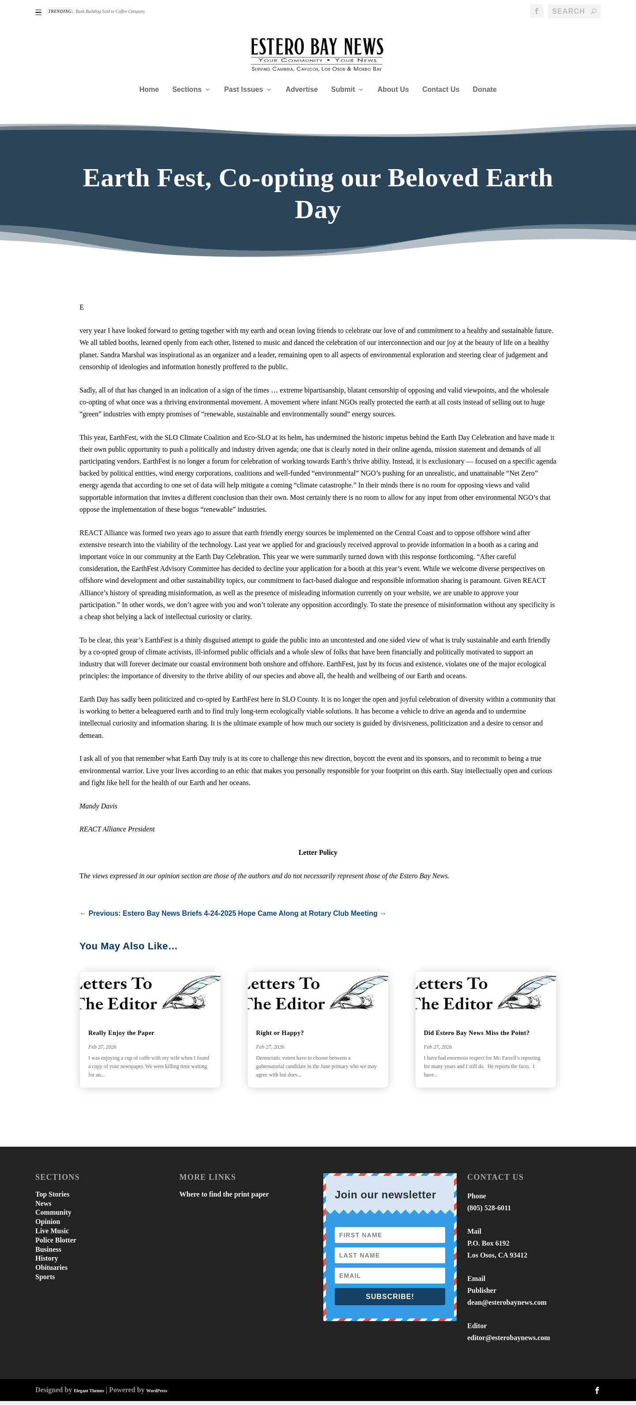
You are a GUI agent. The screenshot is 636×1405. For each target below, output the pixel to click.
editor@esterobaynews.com (508, 1342)
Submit (343, 94)
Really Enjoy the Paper (121, 1037)
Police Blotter (55, 1244)
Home (149, 94)
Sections (187, 94)
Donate (484, 94)
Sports (45, 1280)
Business (48, 1253)
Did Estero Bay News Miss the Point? (477, 1037)
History (46, 1262)
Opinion (47, 1226)
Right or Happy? (280, 1037)
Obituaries (51, 1272)
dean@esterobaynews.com (506, 1307)
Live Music (52, 1235)
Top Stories (52, 1198)
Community (53, 1216)
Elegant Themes (89, 1394)
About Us (393, 94)
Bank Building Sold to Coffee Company (110, 11)
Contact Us (440, 94)
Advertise (302, 94)
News (43, 1207)
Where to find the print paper (224, 1198)
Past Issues (243, 94)
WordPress (156, 1394)
